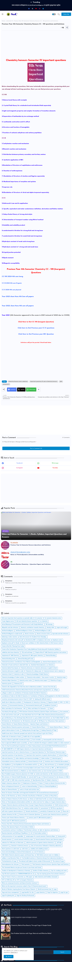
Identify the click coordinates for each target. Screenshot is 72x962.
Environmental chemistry (16, 705)
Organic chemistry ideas (58, 802)
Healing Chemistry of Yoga (48, 730)
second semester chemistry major (23, 839)
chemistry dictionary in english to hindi (46, 668)
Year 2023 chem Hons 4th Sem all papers (18, 296)
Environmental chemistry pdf (34, 705)
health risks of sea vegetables (31, 736)
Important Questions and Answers (41, 749)
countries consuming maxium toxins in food (14, 699)
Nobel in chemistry (52, 780)
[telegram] (43, 8)
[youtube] (36, 8)
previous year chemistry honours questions (55, 814)
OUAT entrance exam (61, 805)
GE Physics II (42, 721)
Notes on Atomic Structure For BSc (55, 783)
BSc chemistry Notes (43, 643)
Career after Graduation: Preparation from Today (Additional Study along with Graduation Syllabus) (31, 649)
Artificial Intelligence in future (24, 630)
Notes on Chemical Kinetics (9, 789)
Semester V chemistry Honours (19, 845)
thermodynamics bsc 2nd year (10, 864)
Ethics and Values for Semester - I (37, 708)
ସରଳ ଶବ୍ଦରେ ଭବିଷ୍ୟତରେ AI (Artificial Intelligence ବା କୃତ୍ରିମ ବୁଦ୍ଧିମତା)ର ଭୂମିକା (36, 5)
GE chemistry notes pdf (29, 721)
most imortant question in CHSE (53, 770)
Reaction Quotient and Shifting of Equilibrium (15, 833)
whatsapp (55, 463)
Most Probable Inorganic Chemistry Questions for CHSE (17, 774)
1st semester (38, 618)
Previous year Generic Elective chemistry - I (14, 817)
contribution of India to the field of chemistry (15, 696)
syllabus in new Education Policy (11, 858)
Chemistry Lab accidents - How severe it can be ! (40, 677)
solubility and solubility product (39, 848)
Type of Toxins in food (8, 876)
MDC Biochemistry (62, 767)
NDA (67, 777)
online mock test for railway (41, 802)
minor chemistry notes (34, 770)
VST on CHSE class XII (8, 880)
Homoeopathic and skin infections (53, 739)
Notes (41, 783)
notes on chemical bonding (29, 786)
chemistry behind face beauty (10, 668)
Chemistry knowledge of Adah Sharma (37, 674)
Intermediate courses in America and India (14, 761)
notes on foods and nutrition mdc (29, 789)
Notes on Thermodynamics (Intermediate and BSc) (27, 554)
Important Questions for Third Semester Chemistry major (48, 752)
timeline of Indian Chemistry (41, 870)
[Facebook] (12, 390)
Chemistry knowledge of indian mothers (13, 677)
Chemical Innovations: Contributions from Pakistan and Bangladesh (21, 661)
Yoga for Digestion (52, 892)
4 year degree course (8, 621)
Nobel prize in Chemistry (30, 783)
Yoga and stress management (10, 892)
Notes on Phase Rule (51, 795)
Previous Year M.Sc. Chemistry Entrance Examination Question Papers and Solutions (25, 823)
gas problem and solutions (42, 718)
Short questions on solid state (10, 848)
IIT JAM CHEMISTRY (7, 749)
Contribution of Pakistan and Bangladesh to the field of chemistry (49, 696)
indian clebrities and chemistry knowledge (27, 758)
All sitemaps (49, 624)
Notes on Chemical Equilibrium (47, 786)
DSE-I (67, 702)
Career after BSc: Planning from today (13, 646)
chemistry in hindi (7, 674)
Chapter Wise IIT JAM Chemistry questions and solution (50, 652)
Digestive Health (53, 702)
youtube (55, 468)
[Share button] (38, 390)
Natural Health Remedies (19, 777)
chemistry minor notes (25, 680)
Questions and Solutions (51, 830)
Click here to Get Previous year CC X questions (36, 328)
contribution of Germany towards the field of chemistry (30, 693)
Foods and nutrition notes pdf (10, 714)
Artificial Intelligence (7, 630)
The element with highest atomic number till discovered (34, 861)
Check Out (13, 952)
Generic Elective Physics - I (39, 727)
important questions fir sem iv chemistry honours (43, 381)
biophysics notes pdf (8, 643)
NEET (3, 780)
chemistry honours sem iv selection (18, 381)
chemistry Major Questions (9, 680)
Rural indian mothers (40, 833)
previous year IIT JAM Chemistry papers (40, 817)
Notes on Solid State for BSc (38, 799)
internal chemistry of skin (35, 761)
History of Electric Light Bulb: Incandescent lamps (16, 739)
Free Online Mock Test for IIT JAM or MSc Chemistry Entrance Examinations (43, 714)
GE (67, 718)
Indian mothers (45, 758)
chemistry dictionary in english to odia (12, 671)
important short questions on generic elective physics (41, 755)
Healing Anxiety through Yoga (30, 730)
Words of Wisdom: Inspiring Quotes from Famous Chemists (18, 889)
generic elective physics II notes (11, 730)
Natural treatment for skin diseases (53, 777)
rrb (31, 833)
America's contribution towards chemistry (32, 627)
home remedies (36, 739)
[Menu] (2, 14)
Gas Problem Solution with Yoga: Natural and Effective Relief (31, 933)
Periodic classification (32, 811)
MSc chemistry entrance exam (59, 774)
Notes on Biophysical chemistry (10, 786)
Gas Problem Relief (58, 718)
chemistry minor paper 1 (41, 680)
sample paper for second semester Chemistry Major (40, 836)
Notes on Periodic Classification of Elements (30, 795)
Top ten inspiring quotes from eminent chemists (50, 873)
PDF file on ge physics (57, 808)
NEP (8, 780)
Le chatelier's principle (63, 764)
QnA (61, 381)
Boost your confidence (28, 643)
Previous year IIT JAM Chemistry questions (14, 820)
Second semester (7, 839)
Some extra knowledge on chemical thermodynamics (17, 852)
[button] (54, 14)
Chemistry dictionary (27, 668)
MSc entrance (6, 777)
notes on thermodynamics (56, 799)
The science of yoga (58, 861)
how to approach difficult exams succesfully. (14, 742)
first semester (64, 711)
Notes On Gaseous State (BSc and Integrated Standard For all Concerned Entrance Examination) (29, 792)
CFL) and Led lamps (27, 652)
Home (3, 21)
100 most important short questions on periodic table (17, 618)
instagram (19, 468)
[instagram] (39, 8)
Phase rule (65, 811)
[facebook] (29, 8)
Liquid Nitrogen (6, 767)
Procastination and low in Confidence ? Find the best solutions (19, 830)
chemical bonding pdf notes (25, 658)
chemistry (51, 665)
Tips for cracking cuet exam (59, 870)
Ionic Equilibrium (6, 764)
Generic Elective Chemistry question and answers (16, 727)
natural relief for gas (35, 777)
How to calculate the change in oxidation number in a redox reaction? (49, 742)
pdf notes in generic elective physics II (12, 811)
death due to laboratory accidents (12, 702)
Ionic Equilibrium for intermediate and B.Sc (25, 764)
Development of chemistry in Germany (35, 702)
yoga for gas (64, 892)
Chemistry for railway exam (34, 671)
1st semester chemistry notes (53, 618)
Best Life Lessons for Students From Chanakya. (33, 636)
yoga (55, 889)
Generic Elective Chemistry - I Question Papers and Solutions (30, 564)
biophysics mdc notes (44, 640)
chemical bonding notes (8, 658)
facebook (20, 463)
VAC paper (29, 876)
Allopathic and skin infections (10, 627)
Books (18, 643)
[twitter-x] (32, 8)
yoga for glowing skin (8, 895)
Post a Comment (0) (36, 448)
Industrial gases (56, 758)
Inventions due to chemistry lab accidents (56, 761)
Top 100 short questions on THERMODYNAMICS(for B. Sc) (18, 873)
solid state (25, 848)
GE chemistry (5, 721)
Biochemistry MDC (31, 640)
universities (20, 876)
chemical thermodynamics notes (52, 661)
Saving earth (61, 836)
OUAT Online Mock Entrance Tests (11, 808)
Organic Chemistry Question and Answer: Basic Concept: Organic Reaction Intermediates (27, 805)
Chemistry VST (18, 683)
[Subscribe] (66, 14)
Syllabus (56, 855)
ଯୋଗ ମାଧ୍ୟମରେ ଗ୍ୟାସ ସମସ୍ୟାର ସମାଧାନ (24, 917)
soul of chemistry (39, 852)
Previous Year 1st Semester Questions (29, 814)
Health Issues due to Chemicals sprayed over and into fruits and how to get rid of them (27, 733)
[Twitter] (21, 390)
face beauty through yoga (9, 711)
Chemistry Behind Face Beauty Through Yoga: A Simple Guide (31, 925)
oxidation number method (31, 808)
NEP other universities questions (21, 780)
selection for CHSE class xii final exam (13, 842)
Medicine (23, 770)
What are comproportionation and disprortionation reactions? (20, 883)
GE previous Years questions (56, 721)
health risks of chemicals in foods (11, 736)
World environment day (44, 889)
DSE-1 (61, 702)
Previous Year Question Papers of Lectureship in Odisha (17, 827)
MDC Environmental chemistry (10, 770)
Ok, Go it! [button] (9, 956)
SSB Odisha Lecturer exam (44, 855)
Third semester (25, 864)
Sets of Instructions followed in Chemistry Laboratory (46, 845)
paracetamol (44, 808)
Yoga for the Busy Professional (25, 895)
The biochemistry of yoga (9, 861)
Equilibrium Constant (50, 705)
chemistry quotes (7, 683)
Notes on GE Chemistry (8, 795)
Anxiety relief (50, 627)
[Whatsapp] (31, 390)
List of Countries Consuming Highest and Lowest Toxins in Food (31, 767)
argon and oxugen (62, 627)
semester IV (9, 21)
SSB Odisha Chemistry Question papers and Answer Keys (18, 855)
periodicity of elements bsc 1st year (50, 811)
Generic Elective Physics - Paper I (59, 727)
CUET (30, 699)
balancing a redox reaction (9, 636)
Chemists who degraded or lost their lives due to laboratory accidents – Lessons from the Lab (28, 686)
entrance (4, 705)
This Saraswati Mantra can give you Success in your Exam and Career (21, 867)
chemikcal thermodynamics (38, 665)
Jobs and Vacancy (49, 764)
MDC (53, 767)
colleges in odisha (7, 693)
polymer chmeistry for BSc (9, 814)
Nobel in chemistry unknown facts (11, 783)
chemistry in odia (19, 674)
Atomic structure (29, 633)
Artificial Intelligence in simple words (12, 633)
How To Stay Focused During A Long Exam (14, 746)
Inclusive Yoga (63, 755)
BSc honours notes (56, 643)
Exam (51, 708)
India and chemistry (7, 758)
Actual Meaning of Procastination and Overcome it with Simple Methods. (22, 624)
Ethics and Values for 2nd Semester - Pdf (14, 708)
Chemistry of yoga (55, 680)
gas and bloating (7, 718)
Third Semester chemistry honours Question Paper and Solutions (50, 864)
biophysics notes (57, 640)
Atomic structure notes (43, 633)
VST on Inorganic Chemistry (25, 880)
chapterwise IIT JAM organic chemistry (32, 655)
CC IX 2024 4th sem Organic (12, 283)
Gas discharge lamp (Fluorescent (23, 718)
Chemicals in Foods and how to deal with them (15, 665)
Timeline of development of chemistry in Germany (16, 870)
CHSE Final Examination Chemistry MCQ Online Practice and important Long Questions (26, 689)
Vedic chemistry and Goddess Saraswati (46, 876)
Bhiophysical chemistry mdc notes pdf (12, 640)
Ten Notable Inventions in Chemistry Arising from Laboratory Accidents (42, 858)
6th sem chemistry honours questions (26, 621)
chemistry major (61, 677)
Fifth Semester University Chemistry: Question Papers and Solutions (38, 711)
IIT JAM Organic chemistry (22, 749)
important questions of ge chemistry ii (13, 755)
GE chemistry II (16, 721)
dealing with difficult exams (42, 699)
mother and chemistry (42, 774)
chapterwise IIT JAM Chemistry (10, 655)
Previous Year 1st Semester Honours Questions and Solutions (30, 545)
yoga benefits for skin (27, 892)
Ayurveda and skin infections (60, 633)
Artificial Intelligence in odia (43, 630)
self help (59, 842)
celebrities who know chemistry (10, 652)
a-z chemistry (44, 621)
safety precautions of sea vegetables (12, 836)
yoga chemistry (40, 892)
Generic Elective (6, 724)
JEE (41, 764)
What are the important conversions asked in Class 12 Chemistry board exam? (24, 886)
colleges (56, 689)
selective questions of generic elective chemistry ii (40, 842)
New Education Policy (38, 780)
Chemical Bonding (50, 655)
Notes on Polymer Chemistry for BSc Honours (14, 799)
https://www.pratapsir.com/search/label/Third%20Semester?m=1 (47, 746)
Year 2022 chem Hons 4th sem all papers (18, 306)
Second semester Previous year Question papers (49, 839)
